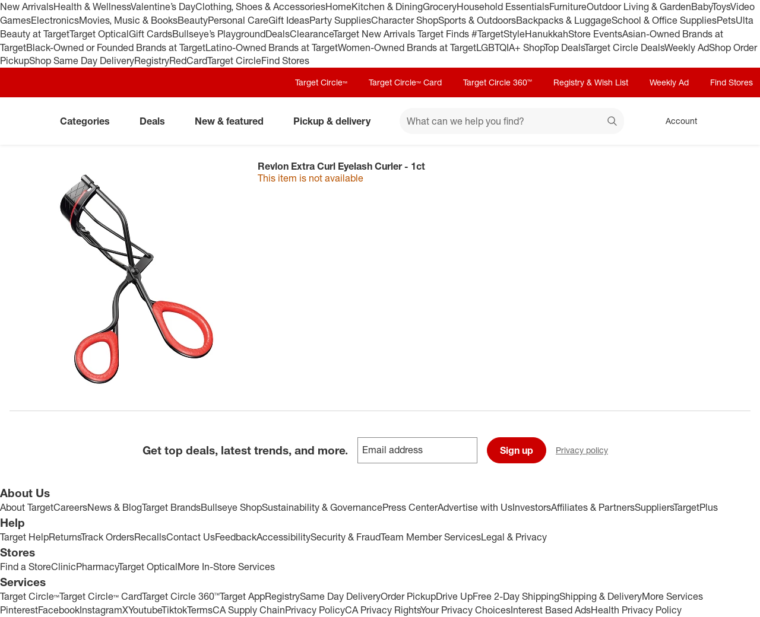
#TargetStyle (498, 34)
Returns (65, 537)
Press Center (410, 507)
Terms (200, 610)
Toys (721, 6)
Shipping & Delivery (600, 596)
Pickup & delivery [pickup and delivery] (336, 121)
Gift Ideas (288, 20)
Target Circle (234, 60)
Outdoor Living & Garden (639, 6)
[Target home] (26, 121)
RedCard (188, 60)
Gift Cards (150, 34)
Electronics (55, 20)
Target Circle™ (321, 82)
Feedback (235, 537)
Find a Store (25, 567)
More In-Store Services (226, 567)
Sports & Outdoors (477, 20)
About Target (26, 507)
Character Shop (404, 20)
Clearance (311, 34)
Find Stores (285, 60)
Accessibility (283, 537)
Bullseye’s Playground (218, 34)
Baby (701, 6)
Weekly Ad (686, 47)
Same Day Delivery (340, 596)
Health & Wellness (92, 6)
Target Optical (99, 34)
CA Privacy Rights (382, 610)
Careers (70, 507)
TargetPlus (695, 507)
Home (338, 6)
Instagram (101, 610)
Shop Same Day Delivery (81, 60)
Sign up (516, 450)
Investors (531, 507)
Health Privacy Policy (636, 610)
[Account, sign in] (675, 121)
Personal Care (238, 20)
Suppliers (654, 507)
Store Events (595, 34)
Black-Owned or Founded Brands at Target (115, 47)
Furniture (568, 6)
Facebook (59, 610)
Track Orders (107, 537)
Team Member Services (431, 537)
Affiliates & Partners (593, 507)
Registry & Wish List (590, 82)
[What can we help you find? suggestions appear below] (512, 121)
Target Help (24, 537)
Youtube (145, 610)
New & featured (234, 121)
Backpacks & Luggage (564, 20)
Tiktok (174, 610)
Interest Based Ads (551, 610)
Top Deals (564, 47)
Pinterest (19, 610)
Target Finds (444, 34)
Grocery (440, 6)
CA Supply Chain (249, 610)
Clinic (63, 567)
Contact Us (190, 537)
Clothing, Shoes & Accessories (260, 6)
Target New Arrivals (375, 34)
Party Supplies (340, 20)
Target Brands (171, 507)
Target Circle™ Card (405, 82)
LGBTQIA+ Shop (510, 47)
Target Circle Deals (624, 47)
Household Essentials (503, 6)
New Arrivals (26, 6)
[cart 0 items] (735, 121)
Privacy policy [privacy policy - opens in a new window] (587, 451)
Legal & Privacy (514, 537)
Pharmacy (97, 567)
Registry (151, 60)
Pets (726, 20)
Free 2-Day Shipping (516, 596)
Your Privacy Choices (465, 610)
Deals (277, 34)
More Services (672, 596)
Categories (89, 121)
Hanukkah (546, 34)
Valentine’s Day (163, 6)
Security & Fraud (346, 537)
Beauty (193, 20)
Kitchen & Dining (387, 6)
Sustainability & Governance (322, 507)
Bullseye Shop (231, 507)
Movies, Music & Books (128, 20)
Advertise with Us (475, 507)
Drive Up (454, 596)
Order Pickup (408, 596)
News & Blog (114, 507)
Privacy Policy (315, 610)
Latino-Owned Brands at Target (271, 47)
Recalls (150, 537)
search (612, 122)
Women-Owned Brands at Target (407, 47)
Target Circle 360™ (497, 82)
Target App (242, 596)
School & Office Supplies (664, 20)
